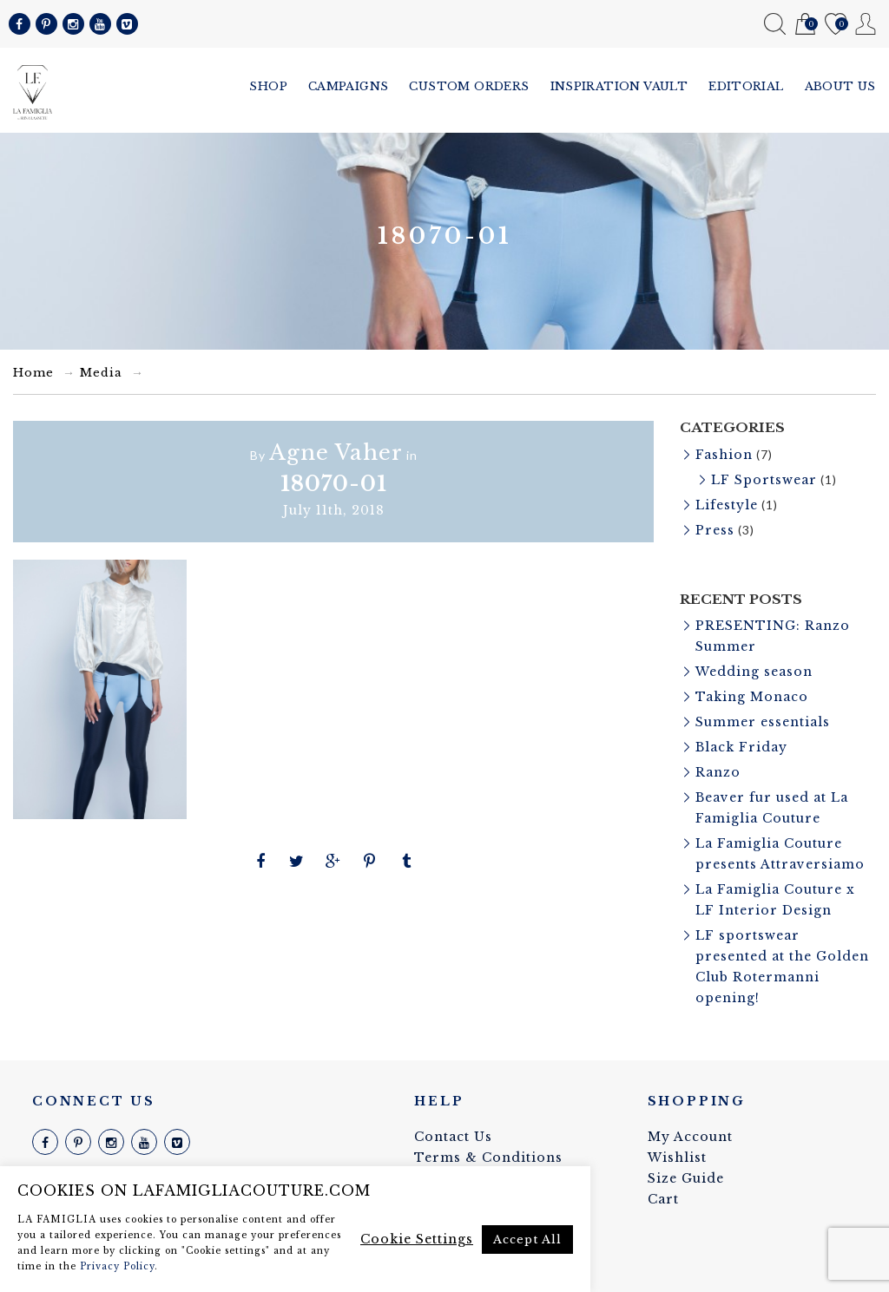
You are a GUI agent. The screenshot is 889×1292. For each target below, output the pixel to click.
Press (714, 530)
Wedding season (754, 671)
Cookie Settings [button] (416, 1239)
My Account (866, 24)
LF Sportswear (764, 480)
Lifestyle (726, 505)
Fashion (724, 454)
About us (840, 86)
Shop (268, 86)
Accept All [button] (527, 1239)
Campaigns (348, 86)
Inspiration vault (619, 86)
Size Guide (686, 1178)
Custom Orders (469, 86)
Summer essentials (762, 722)
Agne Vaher (336, 452)
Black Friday (741, 747)
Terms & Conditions (488, 1157)
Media (101, 372)
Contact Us (453, 1136)
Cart (805, 24)
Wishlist (835, 24)
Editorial (746, 86)
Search (775, 24)
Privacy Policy (117, 1266)
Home (33, 372)
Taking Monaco (751, 697)
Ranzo (718, 772)
